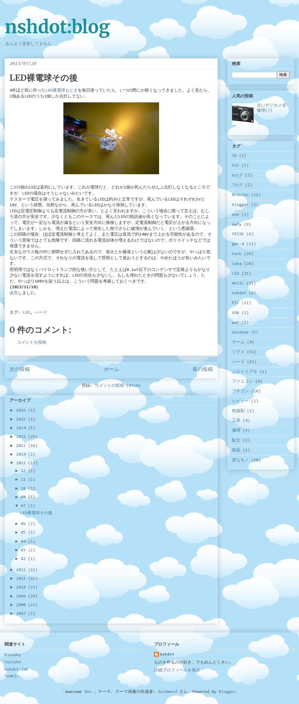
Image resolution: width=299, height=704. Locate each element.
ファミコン (242, 382)
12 (24, 471)
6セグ (237, 176)
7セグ (237, 185)
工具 (236, 421)
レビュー (240, 401)
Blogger (227, 692)
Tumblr (11, 676)
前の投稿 (203, 369)
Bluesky (12, 655)
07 (24, 506)
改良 (14, 293)
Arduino (240, 195)
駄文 (236, 441)
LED (26, 313)
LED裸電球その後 (36, 513)
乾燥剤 (238, 411)
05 (24, 533)
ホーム (111, 369)
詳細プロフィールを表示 (177, 670)
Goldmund (167, 692)
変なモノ (240, 460)
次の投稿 (20, 369)
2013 (22, 463)
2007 (22, 614)
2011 (22, 579)
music (238, 283)
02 (24, 559)
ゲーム (238, 342)
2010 (22, 587)
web (235, 323)
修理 (236, 431)
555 (235, 166)
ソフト (238, 352)
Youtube (12, 662)
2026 (22, 411)
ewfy (237, 225)
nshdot (239, 293)
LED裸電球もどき (61, 91)
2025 (22, 420)
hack (237, 254)
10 (24, 489)
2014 (22, 455)
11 (24, 480)
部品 (236, 450)
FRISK (238, 234)
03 (24, 550)
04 (24, 542)
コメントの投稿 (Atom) (118, 386)
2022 (22, 446)
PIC (235, 303)
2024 (22, 428)
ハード (41, 313)
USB (235, 313)
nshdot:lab (16, 669)
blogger (240, 205)
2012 (22, 570)
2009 (22, 596)
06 (24, 524)
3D (234, 156)
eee (235, 215)
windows (240, 332)
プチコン (240, 391)
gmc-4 (238, 244)
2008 (22, 605)
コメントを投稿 (31, 343)
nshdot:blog (57, 27)
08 (24, 497)
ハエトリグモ (244, 372)
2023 (22, 437)
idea (237, 264)
